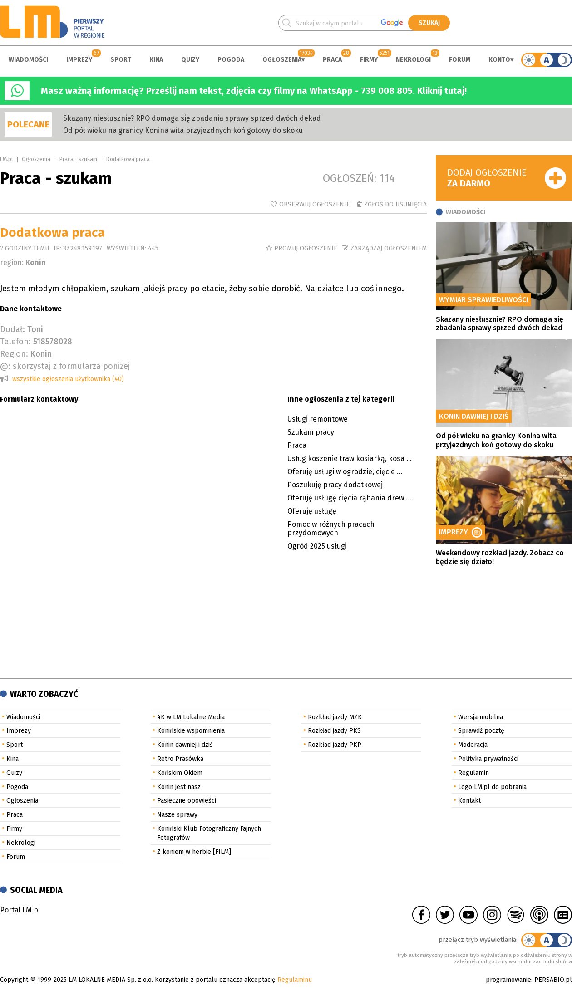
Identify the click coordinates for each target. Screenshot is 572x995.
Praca (332, 60)
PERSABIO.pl (553, 980)
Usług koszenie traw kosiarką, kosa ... (349, 458)
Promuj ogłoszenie (305, 248)
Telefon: (15, 342)
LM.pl (6, 159)
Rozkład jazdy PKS (334, 731)
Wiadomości (28, 60)
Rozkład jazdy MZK (335, 717)
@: (5, 366)
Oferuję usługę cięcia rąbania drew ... (349, 498)
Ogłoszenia (281, 60)
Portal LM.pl (20, 910)
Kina (156, 60)
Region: (14, 354)
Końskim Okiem (179, 773)
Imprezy (79, 60)
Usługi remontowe (317, 419)
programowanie (508, 980)
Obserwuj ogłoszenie (314, 204)
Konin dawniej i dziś (185, 745)
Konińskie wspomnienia (191, 731)
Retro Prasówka (180, 759)
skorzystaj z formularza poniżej (71, 366)
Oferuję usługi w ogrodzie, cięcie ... (344, 471)
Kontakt (469, 800)
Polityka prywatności (488, 759)
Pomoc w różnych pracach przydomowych (331, 528)
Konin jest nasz (179, 787)
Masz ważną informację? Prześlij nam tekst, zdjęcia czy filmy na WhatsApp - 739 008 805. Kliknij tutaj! (254, 90)
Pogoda (230, 60)
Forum (459, 60)
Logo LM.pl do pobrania (492, 787)
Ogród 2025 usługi (317, 546)
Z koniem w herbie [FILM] (194, 852)
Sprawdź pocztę (481, 731)
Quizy (190, 60)
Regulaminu (294, 980)
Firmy (369, 60)
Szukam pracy (310, 432)
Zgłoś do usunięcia (395, 204)
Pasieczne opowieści (186, 800)
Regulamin (473, 773)
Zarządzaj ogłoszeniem (388, 248)
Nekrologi (413, 60)
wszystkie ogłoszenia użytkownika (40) (68, 379)
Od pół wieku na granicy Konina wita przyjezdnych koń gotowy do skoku (183, 130)
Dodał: (12, 329)
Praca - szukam (78, 159)
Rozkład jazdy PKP (334, 745)
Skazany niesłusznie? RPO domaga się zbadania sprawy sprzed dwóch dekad (192, 118)
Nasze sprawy (177, 815)
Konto (499, 60)
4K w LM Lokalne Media (191, 717)
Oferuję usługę (311, 511)
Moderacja (473, 745)
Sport (120, 60)
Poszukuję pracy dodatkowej (335, 484)
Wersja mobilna (480, 717)
